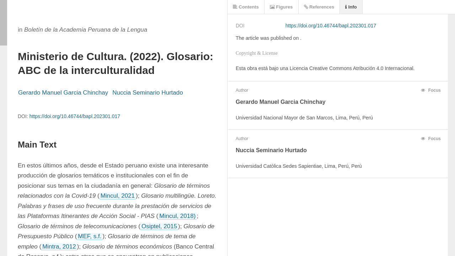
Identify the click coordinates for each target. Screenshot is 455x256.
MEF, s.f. (89, 236)
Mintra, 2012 (59, 246)
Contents (246, 7)
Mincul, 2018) (177, 216)
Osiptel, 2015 (159, 226)
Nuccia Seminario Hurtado (147, 92)
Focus (431, 90)
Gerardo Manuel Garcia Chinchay (63, 92)
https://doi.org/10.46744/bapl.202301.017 (75, 116)
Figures (281, 7)
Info (351, 7)
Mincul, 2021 (118, 195)
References (319, 7)
